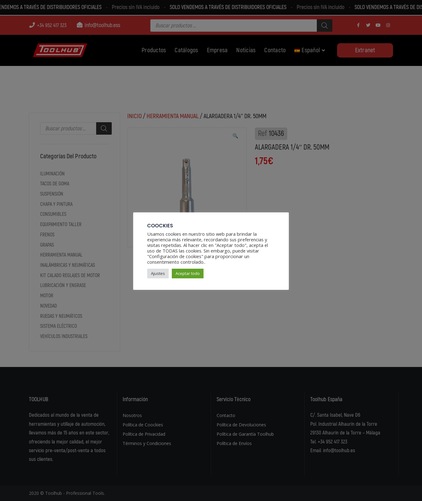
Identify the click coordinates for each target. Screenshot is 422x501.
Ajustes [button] (158, 273)
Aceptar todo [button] (188, 273)
